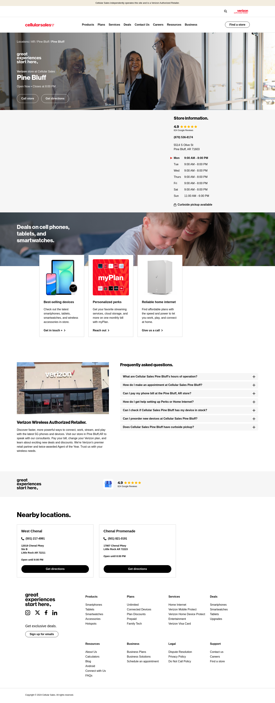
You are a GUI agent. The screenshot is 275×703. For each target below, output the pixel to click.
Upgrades (216, 618)
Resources (174, 24)
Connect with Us (95, 670)
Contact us (216, 651)
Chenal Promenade (119, 531)
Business (191, 24)
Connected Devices (139, 609)
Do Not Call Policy (179, 661)
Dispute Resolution (180, 651)
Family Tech (134, 623)
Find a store (237, 24)
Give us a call (152, 330)
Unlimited (133, 604)
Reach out (101, 330)
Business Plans (136, 651)
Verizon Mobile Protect (182, 609)
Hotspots (90, 623)
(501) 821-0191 (115, 538)
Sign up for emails (42, 634)
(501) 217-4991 (33, 538)
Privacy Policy (177, 656)
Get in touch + (55, 330)
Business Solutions (139, 656)
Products (88, 24)
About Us (91, 651)
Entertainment (177, 618)
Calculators (92, 656)
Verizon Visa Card (179, 623)
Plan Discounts (136, 614)
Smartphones (93, 604)
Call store (27, 98)
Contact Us (142, 24)
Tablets (89, 609)
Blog (88, 661)
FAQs (88, 675)
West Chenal (31, 531)
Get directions (55, 98)
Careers (158, 24)
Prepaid (132, 618)
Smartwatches (94, 614)
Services (114, 24)
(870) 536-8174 (183, 137)
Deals (127, 24)
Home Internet (177, 604)
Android (90, 666)
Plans (101, 24)
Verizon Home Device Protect (186, 614)
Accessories (92, 618)
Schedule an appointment (143, 661)
